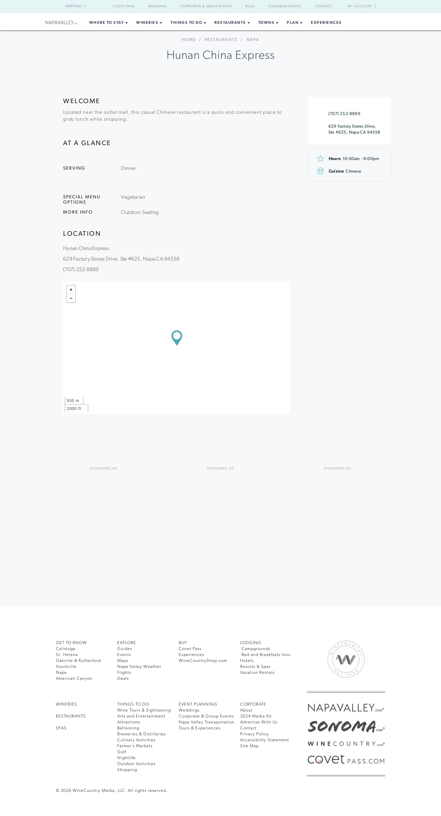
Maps (123, 659)
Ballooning (129, 727)
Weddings (151, 6)
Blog (253, 6)
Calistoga (66, 647)
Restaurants (231, 22)
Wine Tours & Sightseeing (145, 709)
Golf (122, 751)
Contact (332, 6)
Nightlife (126, 757)
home (187, 39)
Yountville (66, 665)
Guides (125, 647)
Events (124, 653)
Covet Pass (116, 6)
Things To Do (185, 22)
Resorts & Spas (257, 665)
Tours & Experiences (201, 727)
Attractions (129, 721)
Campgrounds (256, 647)
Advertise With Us (260, 721)
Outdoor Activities (137, 762)
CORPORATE (255, 703)
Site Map (250, 745)
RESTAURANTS (73, 715)
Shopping (127, 768)
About (246, 709)
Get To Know (73, 641)
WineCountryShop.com (204, 659)
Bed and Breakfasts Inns (268, 653)
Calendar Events (290, 6)
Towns (270, 22)
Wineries (143, 22)
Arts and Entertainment (142, 715)
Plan (297, 22)
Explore (128, 641)
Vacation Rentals (258, 671)
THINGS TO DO (134, 703)
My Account (359, 6)
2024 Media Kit (257, 715)
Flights (124, 671)
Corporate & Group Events (205, 6)
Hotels (247, 659)
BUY (184, 641)
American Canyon (75, 677)
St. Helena (67, 653)
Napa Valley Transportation (209, 721)
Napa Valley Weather (140, 665)
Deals (123, 677)
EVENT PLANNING (200, 703)
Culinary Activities (137, 739)
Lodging (251, 641)
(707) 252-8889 (343, 113)
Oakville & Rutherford (80, 659)
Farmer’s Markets (136, 745)
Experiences (333, 22)
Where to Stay (100, 22)
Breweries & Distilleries (143, 733)
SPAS (62, 727)
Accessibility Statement (266, 739)
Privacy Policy (256, 733)
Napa (61, 671)
